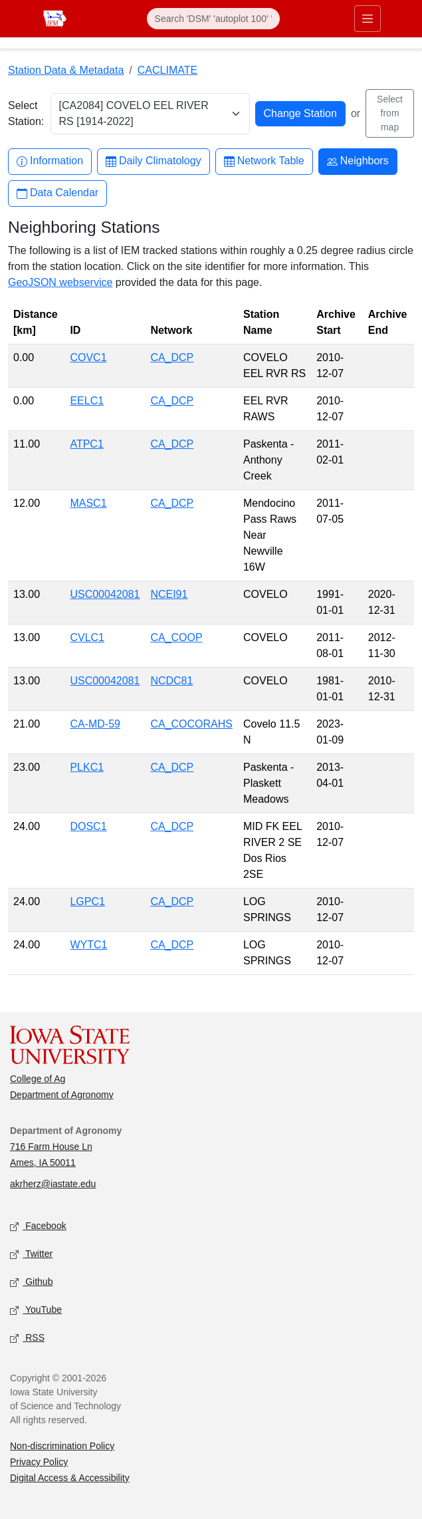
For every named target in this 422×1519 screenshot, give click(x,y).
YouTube (36, 1310)
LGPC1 (87, 901)
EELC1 (87, 400)
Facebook (38, 1227)
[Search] (213, 18)
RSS (27, 1338)
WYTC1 (88, 944)
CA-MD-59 (95, 724)
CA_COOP (176, 637)
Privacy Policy (39, 1461)
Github (31, 1283)
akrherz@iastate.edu (53, 1183)
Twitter (31, 1255)
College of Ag (37, 1078)
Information (50, 161)
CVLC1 (87, 637)
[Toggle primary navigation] (367, 18)
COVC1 (88, 357)
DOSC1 (88, 826)
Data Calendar (57, 193)
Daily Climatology (153, 161)
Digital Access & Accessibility (70, 1477)
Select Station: (26, 113)
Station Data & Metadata (66, 70)
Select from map (390, 113)
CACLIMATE (167, 70)
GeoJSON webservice (60, 282)
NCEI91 (168, 594)
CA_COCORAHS (191, 724)
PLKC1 (87, 767)
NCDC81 (171, 680)
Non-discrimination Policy (62, 1446)
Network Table (264, 161)
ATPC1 (86, 444)
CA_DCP (171, 357)
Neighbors (358, 161)
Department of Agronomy (62, 1094)
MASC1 (88, 503)
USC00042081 (105, 594)
